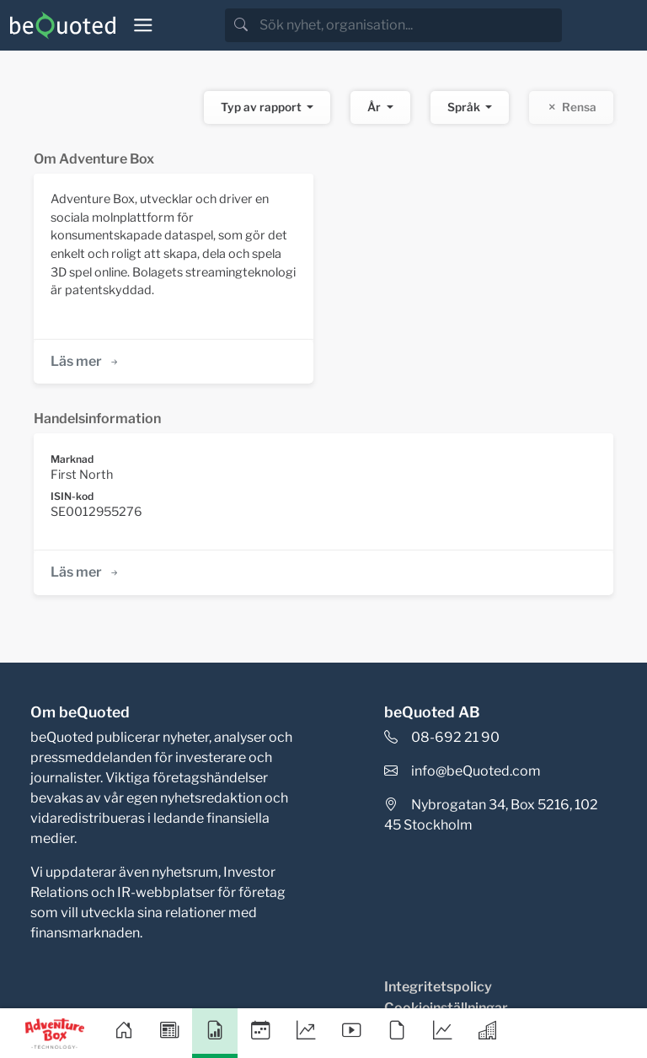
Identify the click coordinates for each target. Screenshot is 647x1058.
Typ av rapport (262, 107)
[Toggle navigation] (143, 25)
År (375, 107)
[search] (409, 25)
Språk (465, 107)
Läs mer (85, 361)
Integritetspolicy (438, 987)
